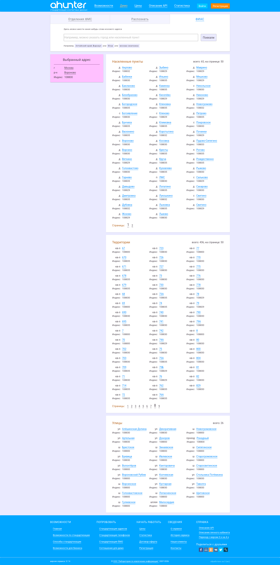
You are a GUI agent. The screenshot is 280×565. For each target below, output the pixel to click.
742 (161, 330)
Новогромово (204, 104)
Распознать (140, 19)
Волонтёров (129, 465)
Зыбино (163, 67)
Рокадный (203, 438)
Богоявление (129, 113)
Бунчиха (127, 122)
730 (161, 284)
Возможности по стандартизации (71, 535)
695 (124, 321)
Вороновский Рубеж (134, 474)
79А (198, 321)
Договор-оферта (148, 541)
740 (161, 312)
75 (160, 348)
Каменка (164, 85)
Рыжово (201, 168)
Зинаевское (166, 447)
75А (161, 358)
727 (161, 266)
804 (198, 358)
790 (198, 312)
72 (123, 394)
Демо (124, 5)
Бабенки (127, 76)
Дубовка (127, 204)
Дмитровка (129, 195)
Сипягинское (204, 447)
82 (197, 376)
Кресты (163, 149)
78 (197, 294)
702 (124, 348)
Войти (202, 6)
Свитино (201, 195)
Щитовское (203, 493)
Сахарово (202, 186)
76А (161, 394)
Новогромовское (206, 429)
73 (160, 275)
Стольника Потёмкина (209, 474)
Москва (68, 67)
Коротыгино (166, 131)
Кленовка (165, 104)
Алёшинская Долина (134, 429)
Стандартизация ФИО (111, 541)
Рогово (200, 149)
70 (123, 339)
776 (198, 275)
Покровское (203, 122)
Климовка (165, 122)
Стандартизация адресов (113, 528)
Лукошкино (166, 195)
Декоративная (167, 429)
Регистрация (220, 6)
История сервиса (180, 535)
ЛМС (162, 177)
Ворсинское (129, 483)
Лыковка (164, 204)
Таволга (201, 483)
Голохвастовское (132, 493)
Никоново (202, 95)
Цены (138, 5)
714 (124, 385)
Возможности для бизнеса (67, 548)
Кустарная (165, 483)
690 (124, 312)
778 (198, 284)
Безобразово (130, 95)
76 (160, 376)
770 (198, 257)
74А (161, 339)
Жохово (126, 214)
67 (123, 248)
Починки (201, 131)
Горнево (127, 177)
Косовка (164, 140)
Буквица (127, 456)
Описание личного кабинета (214, 532)
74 (160, 303)
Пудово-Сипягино (206, 140)
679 (124, 284)
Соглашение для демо (111, 548)
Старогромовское (206, 456)
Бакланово (128, 85)
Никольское (203, 85)
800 (198, 348)
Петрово (201, 113)
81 (197, 367)
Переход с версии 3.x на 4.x (214, 537)
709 (124, 367)
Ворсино (127, 149)
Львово (163, 214)
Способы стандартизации (67, 541)
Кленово (164, 113)
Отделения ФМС (80, 19)
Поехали (208, 37)
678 (124, 275)
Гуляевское (129, 502)
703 (124, 358)
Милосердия (166, 502)
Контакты (176, 548)
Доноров (164, 438)
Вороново (70, 72)
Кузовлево (165, 168)
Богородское (129, 104)
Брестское (128, 447)
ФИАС (200, 19)
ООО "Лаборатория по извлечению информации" (136, 561)
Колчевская (166, 474)
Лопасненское (167, 493)
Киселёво (164, 95)
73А (161, 294)
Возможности (103, 5)
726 (161, 257)
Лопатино (165, 186)
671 (124, 266)
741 (161, 321)
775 (198, 266)
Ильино (163, 76)
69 (123, 303)
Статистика (182, 5)
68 (123, 294)
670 (124, 257)
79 (197, 303)
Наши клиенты (179, 541)
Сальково (202, 177)
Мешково (201, 76)
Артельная (128, 438)
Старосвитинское (206, 465)
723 (161, 248)
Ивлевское (165, 456)
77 (197, 248)
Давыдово (128, 186)
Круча (162, 159)
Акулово (127, 67)
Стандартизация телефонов (114, 535)
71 (123, 376)
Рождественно (205, 159)
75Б (161, 367)
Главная (57, 528)
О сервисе (176, 528)
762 (161, 385)
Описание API (158, 5)
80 (197, 339)
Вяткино (127, 159)
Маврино (201, 67)
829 (198, 385)
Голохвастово (130, 168)
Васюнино (128, 131)
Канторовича (167, 465)
